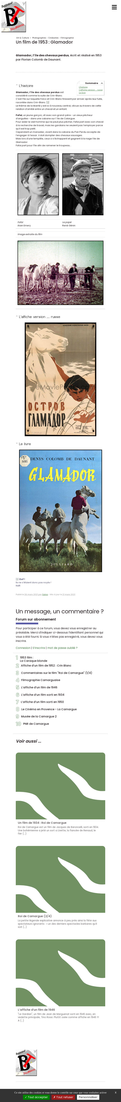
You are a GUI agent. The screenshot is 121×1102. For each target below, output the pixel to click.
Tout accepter (36, 1097)
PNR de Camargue (32, 724)
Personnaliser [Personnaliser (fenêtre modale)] (88, 1097)
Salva (45, 594)
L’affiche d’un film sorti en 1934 (40, 695)
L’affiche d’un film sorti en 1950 (40, 703)
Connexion (23, 648)
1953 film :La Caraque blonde (31, 659)
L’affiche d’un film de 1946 (36, 688)
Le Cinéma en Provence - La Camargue (46, 710)
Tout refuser (63, 1097)
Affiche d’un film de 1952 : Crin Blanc (43, 666)
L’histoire (83, 87)
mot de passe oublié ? (62, 648)
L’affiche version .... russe (91, 90)
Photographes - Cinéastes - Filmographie (53, 37)
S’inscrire (39, 648)
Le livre (82, 92)
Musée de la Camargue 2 (36, 717)
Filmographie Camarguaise (38, 681)
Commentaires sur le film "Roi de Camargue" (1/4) (54, 673)
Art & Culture (22, 37)
